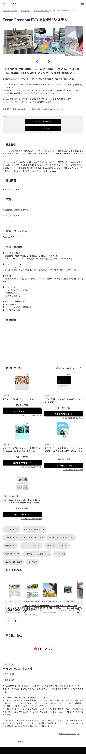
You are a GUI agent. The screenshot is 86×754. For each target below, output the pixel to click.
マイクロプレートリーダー (31, 545)
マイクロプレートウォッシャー (57, 545)
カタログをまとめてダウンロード (68, 368)
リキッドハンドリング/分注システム (61, 537)
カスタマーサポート (12, 529)
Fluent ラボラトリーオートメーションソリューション (24, 537)
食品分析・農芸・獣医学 (13, 562)
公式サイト (8, 673)
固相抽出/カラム (10, 545)
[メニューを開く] (82, 3)
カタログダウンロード (22, 411)
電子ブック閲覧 (22, 405)
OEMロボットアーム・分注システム (37, 554)
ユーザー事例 (60, 554)
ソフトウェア (32, 562)
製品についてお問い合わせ (43, 121)
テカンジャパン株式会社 (17, 669)
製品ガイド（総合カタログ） (34, 529)
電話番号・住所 (9, 680)
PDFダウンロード (43, 128)
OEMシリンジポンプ (12, 554)
